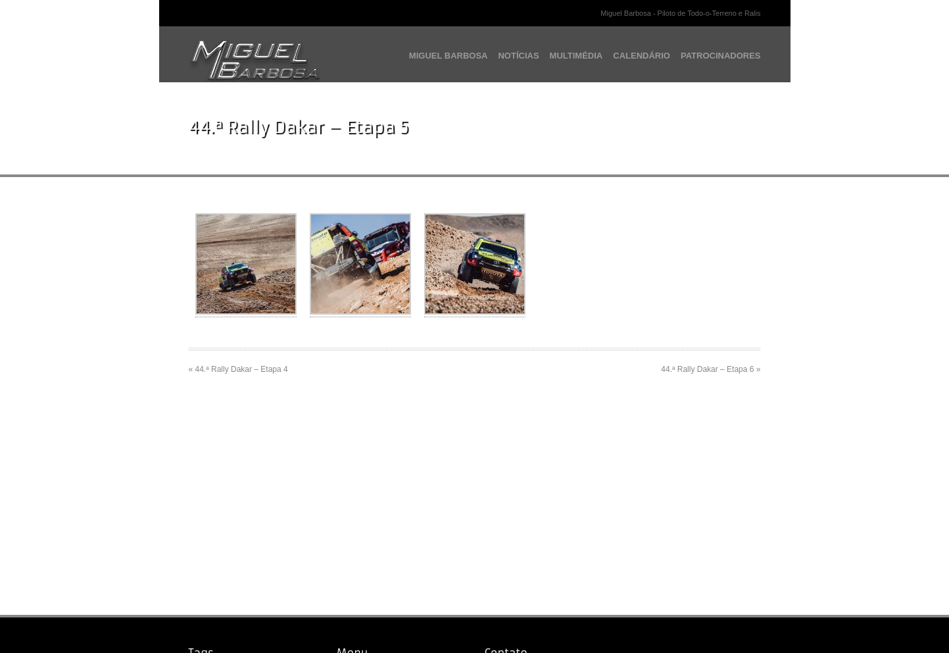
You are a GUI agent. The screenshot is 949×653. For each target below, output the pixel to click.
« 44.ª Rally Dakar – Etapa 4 (238, 369)
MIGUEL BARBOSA (448, 56)
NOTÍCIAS (518, 56)
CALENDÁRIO (641, 56)
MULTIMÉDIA (576, 56)
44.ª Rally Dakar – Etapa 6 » (710, 369)
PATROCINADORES (721, 56)
